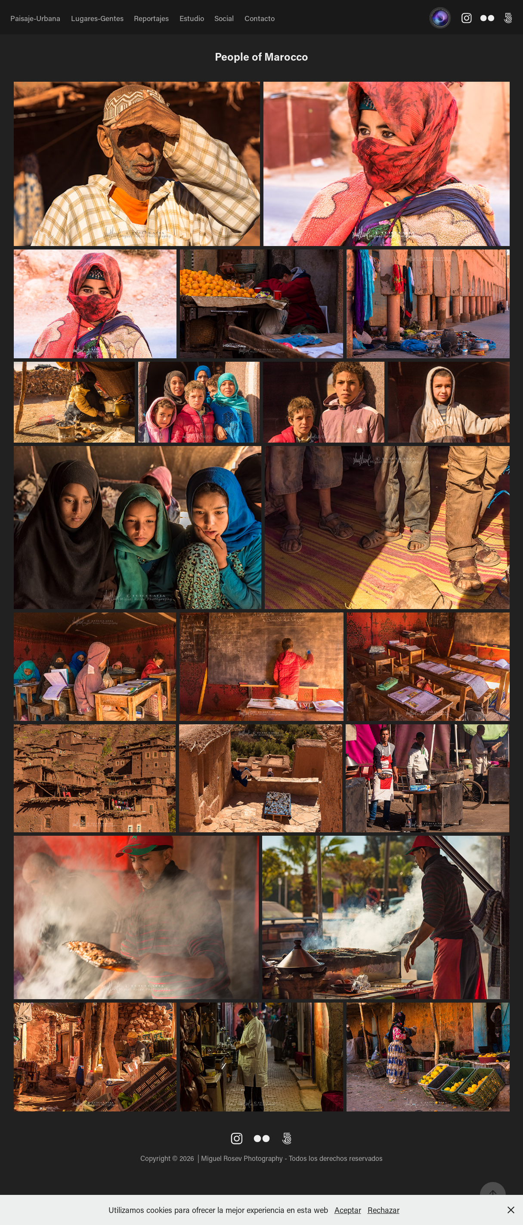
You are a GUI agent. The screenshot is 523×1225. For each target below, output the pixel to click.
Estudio (191, 18)
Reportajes (151, 18)
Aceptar (347, 1210)
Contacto (259, 18)
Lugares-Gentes (97, 18)
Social (224, 18)
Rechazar (383, 1210)
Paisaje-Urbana (35, 18)
